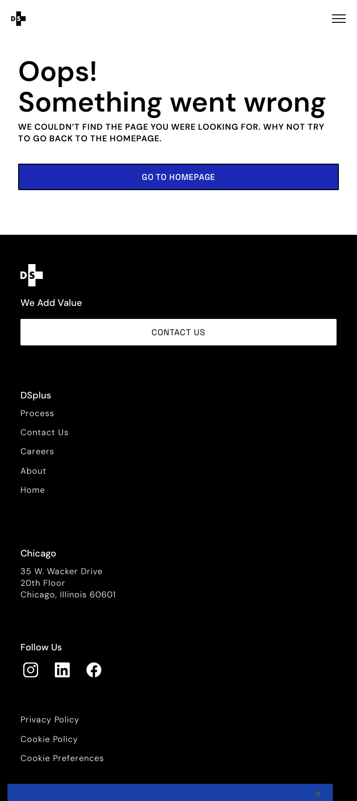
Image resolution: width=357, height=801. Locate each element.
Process (37, 413)
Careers (37, 451)
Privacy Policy (49, 719)
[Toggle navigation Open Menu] (339, 19)
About (33, 471)
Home (32, 490)
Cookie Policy (49, 739)
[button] (178, 177)
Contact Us (44, 432)
